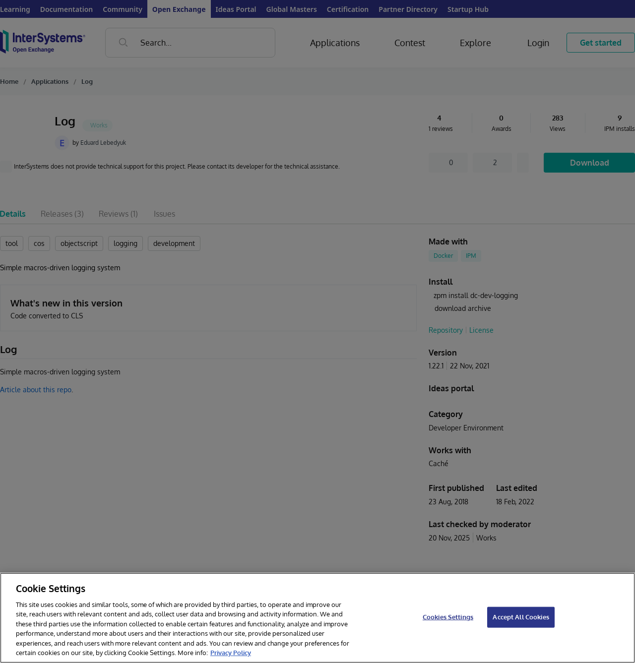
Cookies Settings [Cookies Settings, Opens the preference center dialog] (448, 617)
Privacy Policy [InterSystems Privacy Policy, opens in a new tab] (230, 653)
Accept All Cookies (521, 617)
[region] (317, 618)
